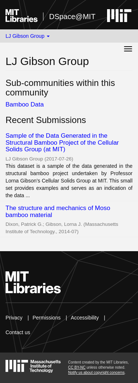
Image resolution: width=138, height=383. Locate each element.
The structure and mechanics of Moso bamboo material (58, 211)
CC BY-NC (76, 367)
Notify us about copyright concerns (96, 373)
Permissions (46, 318)
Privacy (14, 318)
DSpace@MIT (72, 16)
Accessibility (85, 318)
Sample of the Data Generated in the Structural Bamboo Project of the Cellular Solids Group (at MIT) (62, 142)
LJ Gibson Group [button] (28, 36)
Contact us (18, 332)
